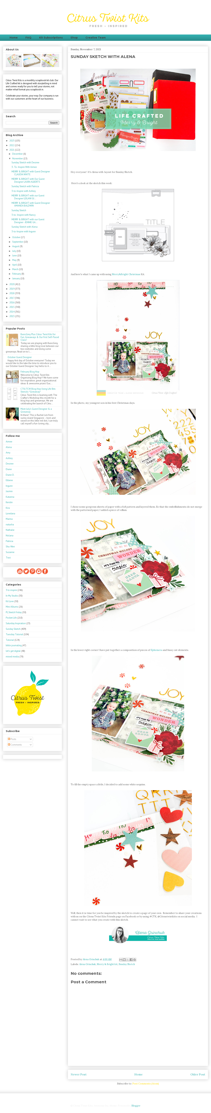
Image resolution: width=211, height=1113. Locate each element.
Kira (8, 507)
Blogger (135, 1105)
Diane (9, 469)
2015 (12, 307)
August (16, 246)
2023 (12, 140)
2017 (12, 298)
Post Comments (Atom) (145, 1083)
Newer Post (79, 1074)
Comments (15, 744)
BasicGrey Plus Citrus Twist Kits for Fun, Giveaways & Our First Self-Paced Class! (40, 337)
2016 (12, 302)
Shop (74, 37)
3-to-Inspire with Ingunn (24, 231)
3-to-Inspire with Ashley (24, 191)
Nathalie (10, 529)
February (16, 273)
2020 (12, 284)
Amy (8, 452)
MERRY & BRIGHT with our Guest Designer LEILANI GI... (28, 197)
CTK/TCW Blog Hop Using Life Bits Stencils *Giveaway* (38, 390)
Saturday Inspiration (16, 623)
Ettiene (9, 480)
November (17, 158)
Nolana (9, 535)
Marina (9, 518)
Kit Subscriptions (51, 37)
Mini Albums (12, 606)
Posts (12, 739)
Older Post (197, 1074)
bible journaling (14, 645)
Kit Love (10, 601)
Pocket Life (11, 617)
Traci (8, 557)
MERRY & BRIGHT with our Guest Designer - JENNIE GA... (28, 221)
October (16, 237)
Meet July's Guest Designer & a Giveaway (36, 410)
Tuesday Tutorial (14, 634)
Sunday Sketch (127, 964)
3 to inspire (11, 590)
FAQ (28, 37)
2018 (12, 293)
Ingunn (9, 485)
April (14, 264)
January (16, 278)
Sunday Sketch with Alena (25, 226)
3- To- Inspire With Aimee (24, 167)
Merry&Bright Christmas (126, 274)
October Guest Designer (20, 357)
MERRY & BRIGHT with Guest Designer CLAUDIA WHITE (31, 173)
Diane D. (10, 474)
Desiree (10, 463)
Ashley (9, 458)
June (14, 255)
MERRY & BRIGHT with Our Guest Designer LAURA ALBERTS (28, 180)
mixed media (12, 656)
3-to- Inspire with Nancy (24, 214)
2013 (12, 316)
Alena (9, 447)
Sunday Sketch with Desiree (25, 162)
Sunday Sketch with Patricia (25, 186)
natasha (10, 524)
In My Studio (12, 595)
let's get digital (13, 651)
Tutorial (10, 639)
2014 (12, 311)
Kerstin (9, 502)
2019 (12, 288)
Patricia (9, 541)
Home (14, 37)
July (14, 251)
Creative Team (95, 37)
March (15, 269)
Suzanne (10, 552)
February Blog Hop (30, 371)
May (14, 260)
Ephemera (156, 650)
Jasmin (9, 491)
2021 (12, 149)
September (18, 241)
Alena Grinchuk (87, 964)
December (17, 153)
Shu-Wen (10, 546)
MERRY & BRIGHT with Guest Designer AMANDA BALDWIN (31, 204)
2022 (12, 145)
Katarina (10, 496)
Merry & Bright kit (107, 964)
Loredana (10, 513)
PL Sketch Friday (14, 612)
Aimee (9, 441)
